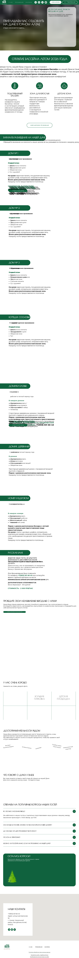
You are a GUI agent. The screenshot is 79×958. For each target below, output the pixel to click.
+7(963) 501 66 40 (45, 425)
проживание (38, 947)
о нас (30, 947)
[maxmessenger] (39, 2)
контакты (47, 947)
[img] (74, 947)
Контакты (29, 2)
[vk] (42, 2)
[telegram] (35, 2)
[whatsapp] (46, 2)
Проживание (19, 2)
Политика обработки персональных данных (39, 952)
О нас (10, 2)
